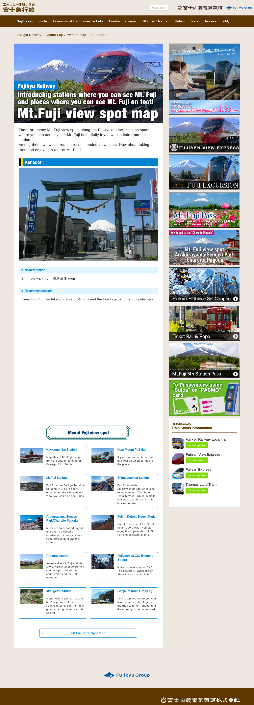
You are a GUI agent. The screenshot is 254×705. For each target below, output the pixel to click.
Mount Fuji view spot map (66, 35)
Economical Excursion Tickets (78, 21)
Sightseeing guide (32, 21)
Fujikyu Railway (29, 35)
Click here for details (53, 458)
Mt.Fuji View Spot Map (88, 633)
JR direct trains (154, 21)
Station (180, 21)
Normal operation (197, 445)
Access (211, 21)
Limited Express (122, 21)
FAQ (226, 21)
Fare (195, 21)
